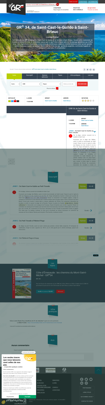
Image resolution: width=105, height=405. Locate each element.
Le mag (54, 383)
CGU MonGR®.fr (61, 399)
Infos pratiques (75, 75)
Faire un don (73, 1)
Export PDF (11, 163)
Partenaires (87, 388)
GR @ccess (40, 383)
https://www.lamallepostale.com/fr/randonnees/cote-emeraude (45, 322)
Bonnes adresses (45, 76)
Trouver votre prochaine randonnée (22, 69)
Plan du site (46, 399)
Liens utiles (87, 392)
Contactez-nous (87, 401)
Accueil (11, 69)
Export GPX (11, 160)
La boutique (83, 1)
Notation (85, 98)
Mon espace (40, 390)
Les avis (90, 75)
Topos (60, 75)
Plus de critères (51, 88)
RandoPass (55, 380)
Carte (14, 75)
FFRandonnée (39, 399)
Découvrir (60, 291)
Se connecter (93, 1)
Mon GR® (16, 7)
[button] (3, 402)
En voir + (87, 210)
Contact (31, 401)
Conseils (55, 387)
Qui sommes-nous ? (87, 397)
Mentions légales (53, 399)
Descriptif (29, 75)
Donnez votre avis (27, 357)
